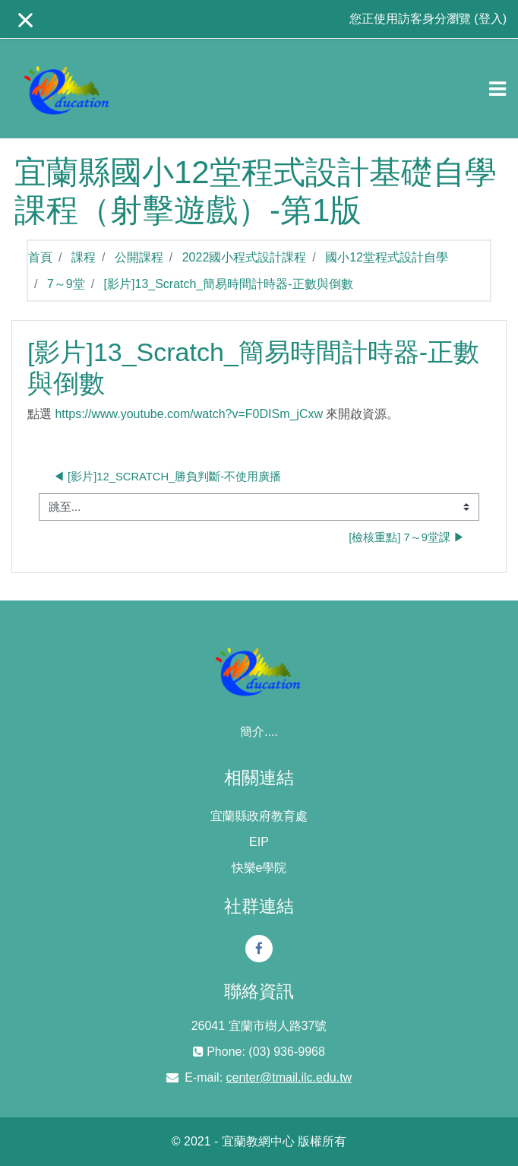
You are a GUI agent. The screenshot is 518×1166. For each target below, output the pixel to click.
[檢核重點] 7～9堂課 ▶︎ (407, 537)
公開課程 (139, 257)
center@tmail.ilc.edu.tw (289, 1077)
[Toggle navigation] (497, 89)
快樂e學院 (259, 867)
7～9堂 (66, 283)
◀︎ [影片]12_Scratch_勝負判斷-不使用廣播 (167, 477)
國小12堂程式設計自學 (386, 257)
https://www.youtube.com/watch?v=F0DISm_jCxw (189, 413)
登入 (491, 18)
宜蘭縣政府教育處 (259, 816)
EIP (259, 841)
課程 (83, 257)
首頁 (40, 257)
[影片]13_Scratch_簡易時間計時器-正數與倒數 (228, 283)
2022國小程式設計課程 (244, 257)
